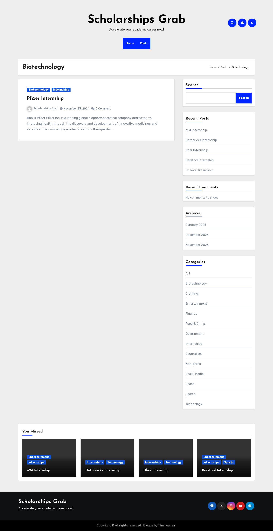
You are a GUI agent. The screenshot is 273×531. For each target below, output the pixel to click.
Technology (194, 404)
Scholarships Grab (136, 20)
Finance (191, 313)
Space (190, 384)
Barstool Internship (200, 160)
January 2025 (196, 225)
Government (195, 333)
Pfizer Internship (45, 98)
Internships (61, 89)
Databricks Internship (201, 140)
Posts (144, 43)
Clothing (192, 293)
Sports (190, 394)
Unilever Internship (199, 170)
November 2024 (197, 245)
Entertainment (196, 303)
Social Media (195, 374)
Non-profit (193, 364)
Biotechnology (38, 89)
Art (188, 273)
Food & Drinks (196, 323)
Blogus (148, 525)
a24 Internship (196, 130)
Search (192, 85)
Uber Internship (197, 150)
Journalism (194, 354)
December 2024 (197, 235)
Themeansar (167, 525)
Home (130, 43)
